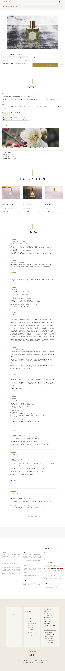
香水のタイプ (30, 625)
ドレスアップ (9, 57)
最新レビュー (30, 621)
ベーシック (17, 6)
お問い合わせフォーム (48, 621)
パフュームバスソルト (14, 625)
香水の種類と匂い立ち (32, 623)
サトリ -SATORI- (27, 204)
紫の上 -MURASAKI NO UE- (8, 204)
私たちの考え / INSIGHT (49, 634)
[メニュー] (62, 2)
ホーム (10, 609)
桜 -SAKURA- (48, 204)
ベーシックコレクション (9, 6)
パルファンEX (12, 621)
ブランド (28, 609)
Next (61, 32)
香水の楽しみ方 (31, 627)
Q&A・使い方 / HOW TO (49, 636)
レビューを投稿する (32, 516)
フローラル (16, 57)
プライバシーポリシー (48, 619)
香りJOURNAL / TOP (49, 642)
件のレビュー (27, 60)
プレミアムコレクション (14, 619)
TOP (3, 6)
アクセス (28, 613)
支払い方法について (47, 613)
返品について (46, 611)
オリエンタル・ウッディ (23, 57)
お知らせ (28, 638)
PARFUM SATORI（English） (50, 625)
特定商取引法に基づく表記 (49, 617)
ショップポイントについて (49, 615)
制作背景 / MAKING (48, 632)
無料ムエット (29, 615)
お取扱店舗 (29, 611)
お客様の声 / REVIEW (49, 638)
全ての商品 (12, 614)
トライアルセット (13, 623)
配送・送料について (47, 609)
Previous (3, 32)
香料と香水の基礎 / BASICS (50, 640)
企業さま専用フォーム (48, 623)
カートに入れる (45, 65)
